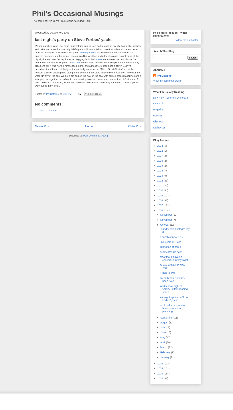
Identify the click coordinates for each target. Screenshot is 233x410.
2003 (160, 373)
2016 (160, 160)
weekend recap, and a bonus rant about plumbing (172, 308)
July (162, 327)
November (166, 219)
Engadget (158, 109)
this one (75, 62)
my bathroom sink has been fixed (172, 280)
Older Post (135, 126)
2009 (160, 195)
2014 (160, 170)
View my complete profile (167, 80)
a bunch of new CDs (171, 237)
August (164, 322)
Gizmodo (158, 121)
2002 (160, 378)
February (165, 352)
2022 (160, 150)
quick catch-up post (171, 252)
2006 (160, 210)
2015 (160, 165)
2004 (160, 368)
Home (89, 126)
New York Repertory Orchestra (170, 97)
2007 (160, 205)
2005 (160, 363)
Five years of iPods (170, 242)
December (166, 214)
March (164, 347)
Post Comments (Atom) (95, 135)
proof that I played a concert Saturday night (174, 258)
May (163, 337)
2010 (160, 190)
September (166, 317)
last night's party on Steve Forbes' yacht (174, 299)
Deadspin (158, 103)
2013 (160, 175)
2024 (160, 145)
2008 (160, 200)
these (99, 59)
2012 (160, 180)
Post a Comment (48, 110)
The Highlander (88, 52)
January (165, 357)
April (163, 342)
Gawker (157, 115)
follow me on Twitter (187, 40)
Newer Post (42, 126)
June (163, 332)
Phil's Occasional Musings (78, 13)
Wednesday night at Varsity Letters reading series (174, 289)
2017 (160, 155)
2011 (160, 185)
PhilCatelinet (164, 75)
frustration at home (170, 246)
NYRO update (167, 273)
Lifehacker (159, 127)
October (165, 224)
